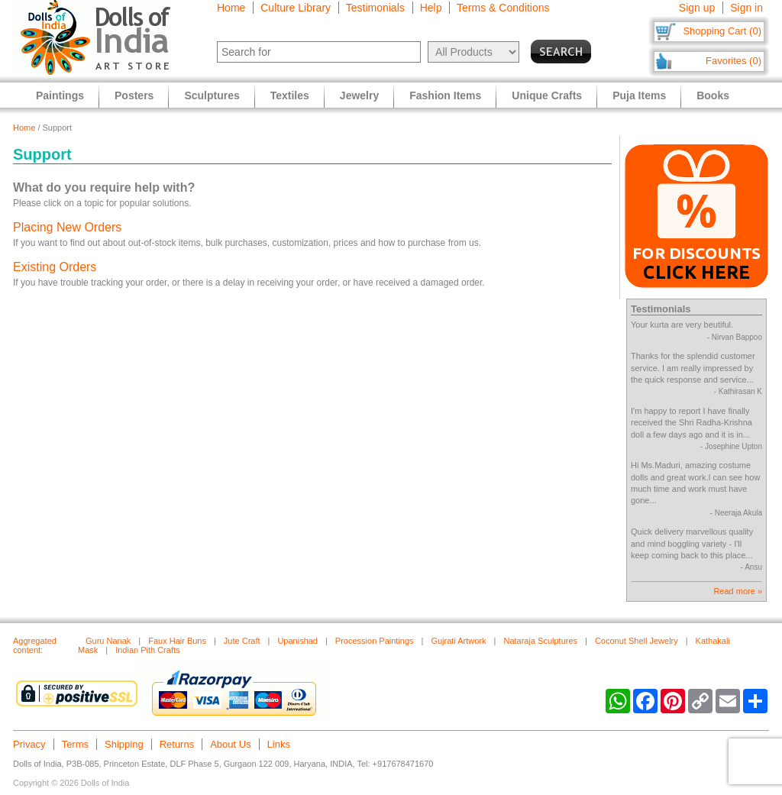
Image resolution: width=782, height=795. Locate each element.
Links (278, 744)
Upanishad (297, 640)
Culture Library (295, 8)
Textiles (289, 95)
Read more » (737, 591)
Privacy (29, 744)
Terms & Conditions (503, 8)
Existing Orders (54, 266)
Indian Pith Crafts (147, 649)
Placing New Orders (67, 227)
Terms (75, 744)
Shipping (124, 744)
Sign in (746, 8)
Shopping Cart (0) (722, 31)
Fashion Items (445, 95)
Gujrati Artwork (458, 640)
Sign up (697, 8)
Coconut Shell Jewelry (636, 640)
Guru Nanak (108, 640)
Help (431, 8)
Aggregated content (35, 645)
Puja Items (639, 95)
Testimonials (375, 8)
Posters (134, 95)
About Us (230, 744)
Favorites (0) (733, 60)
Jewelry (359, 95)
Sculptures (211, 95)
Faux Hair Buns (177, 640)
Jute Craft (242, 640)
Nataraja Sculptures (540, 640)
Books (712, 95)
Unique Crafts (547, 95)
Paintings (60, 95)
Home (231, 8)
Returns (177, 744)
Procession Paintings (374, 640)
